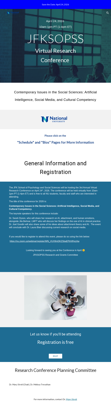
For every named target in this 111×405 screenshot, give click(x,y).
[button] (107, 12)
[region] (55, 4)
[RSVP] (55, 356)
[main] (55, 24)
